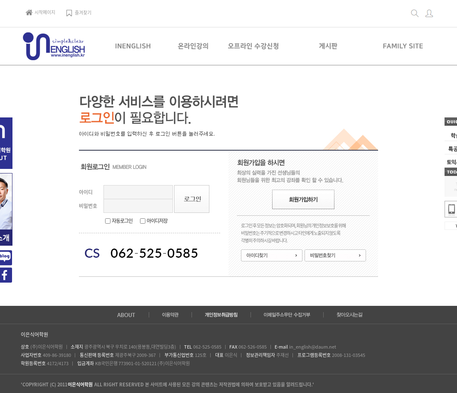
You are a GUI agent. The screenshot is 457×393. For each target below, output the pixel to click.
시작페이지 (40, 12)
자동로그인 (122, 220)
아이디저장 (157, 220)
